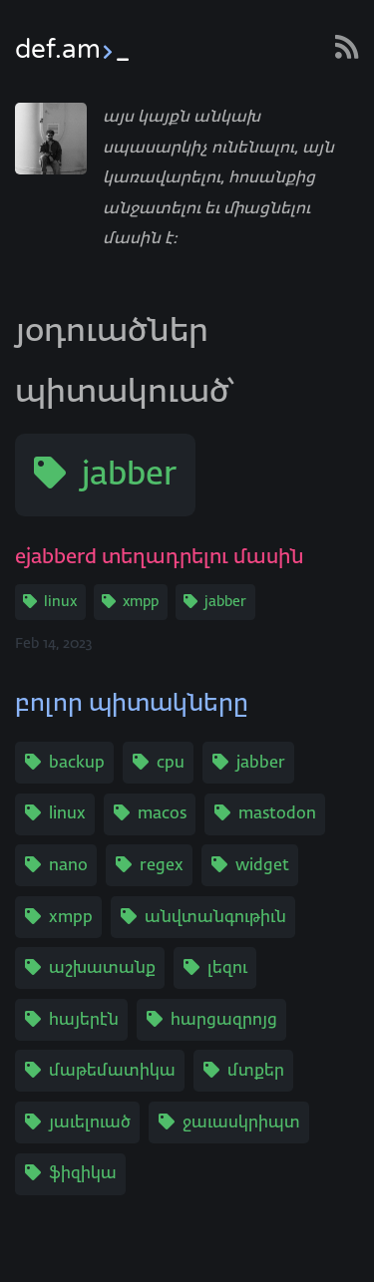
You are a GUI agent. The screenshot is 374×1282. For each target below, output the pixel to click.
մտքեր (255, 1072)
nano (68, 866)
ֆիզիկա (83, 1174)
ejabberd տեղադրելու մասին (159, 557)
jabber (129, 475)
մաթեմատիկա (112, 1072)
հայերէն (84, 1021)
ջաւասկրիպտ (241, 1123)
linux (60, 602)
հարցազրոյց (224, 1021)
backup (77, 764)
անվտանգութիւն (215, 918)
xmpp (141, 602)
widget (262, 866)
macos (162, 814)
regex (162, 866)
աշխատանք (102, 969)
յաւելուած (90, 1123)
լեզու (227, 969)
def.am (72, 49)
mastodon (277, 814)
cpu (171, 764)
